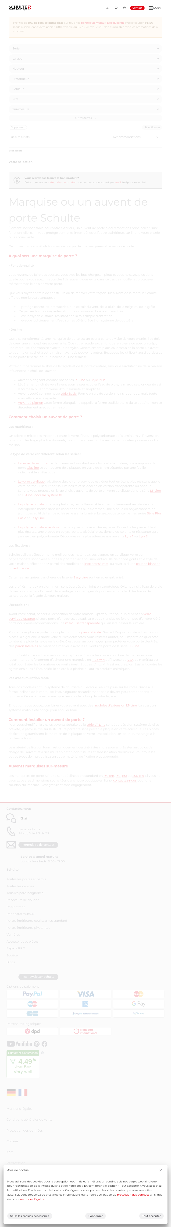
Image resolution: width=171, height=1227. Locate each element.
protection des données (133, 1194)
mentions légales (31, 1199)
